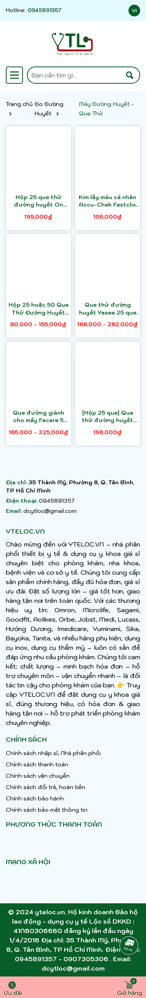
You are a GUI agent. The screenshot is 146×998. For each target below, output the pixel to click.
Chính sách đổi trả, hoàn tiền (45, 787)
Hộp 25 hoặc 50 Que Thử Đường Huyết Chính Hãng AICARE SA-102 (39, 308)
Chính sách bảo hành (35, 798)
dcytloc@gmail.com (50, 510)
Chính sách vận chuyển (38, 775)
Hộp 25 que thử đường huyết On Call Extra (38, 201)
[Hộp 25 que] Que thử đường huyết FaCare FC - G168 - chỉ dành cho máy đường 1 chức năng (107, 416)
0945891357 (45, 10)
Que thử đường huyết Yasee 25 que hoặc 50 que (107, 308)
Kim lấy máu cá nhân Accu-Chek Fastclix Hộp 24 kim (107, 201)
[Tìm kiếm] (129, 75)
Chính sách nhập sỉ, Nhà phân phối (53, 753)
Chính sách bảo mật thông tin (47, 809)
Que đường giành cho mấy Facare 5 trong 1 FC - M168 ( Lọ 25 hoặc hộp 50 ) (38, 416)
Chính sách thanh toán (37, 764)
